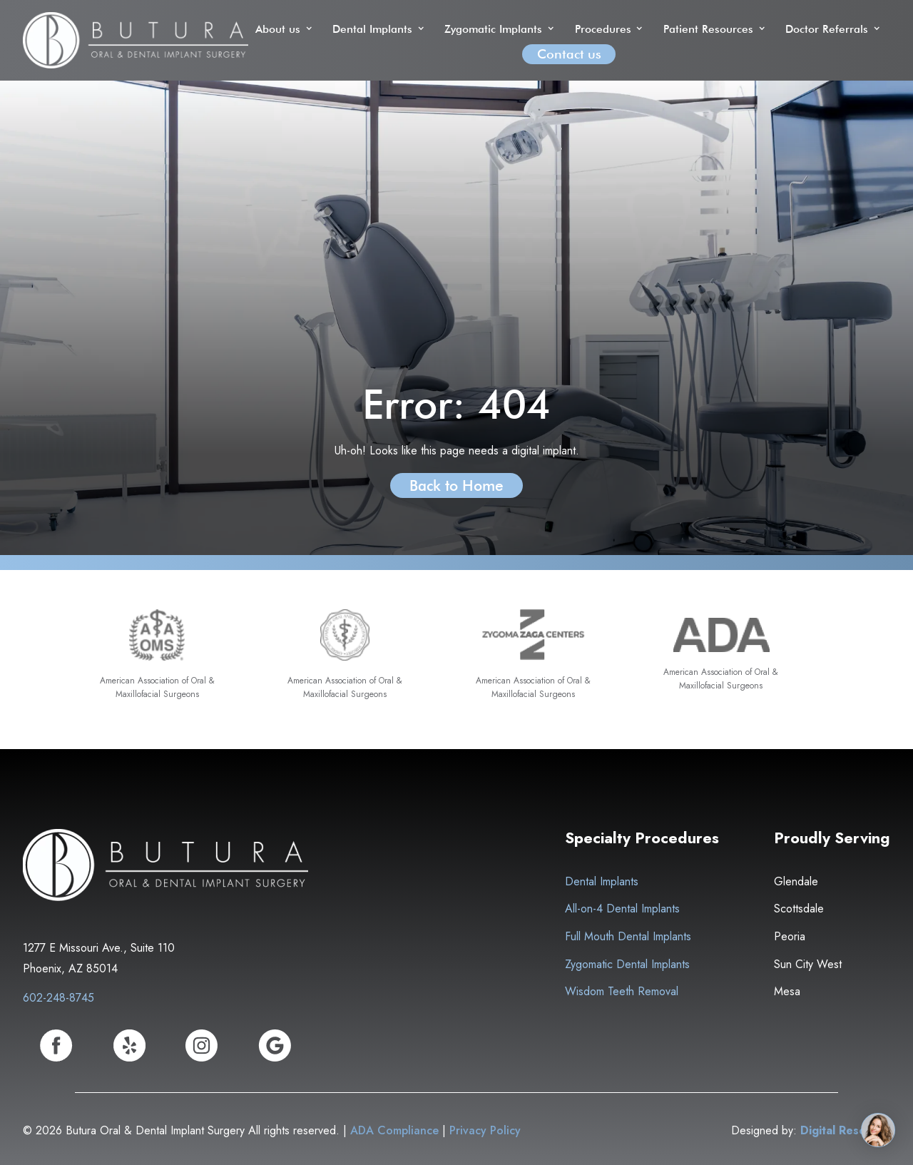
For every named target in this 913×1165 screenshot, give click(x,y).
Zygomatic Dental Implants (627, 964)
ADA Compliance (394, 1130)
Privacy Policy (485, 1130)
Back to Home (456, 485)
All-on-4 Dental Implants (622, 908)
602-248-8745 (58, 997)
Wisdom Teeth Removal (621, 991)
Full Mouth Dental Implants (628, 936)
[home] (135, 40)
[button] (285, 28)
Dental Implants (601, 881)
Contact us (569, 53)
